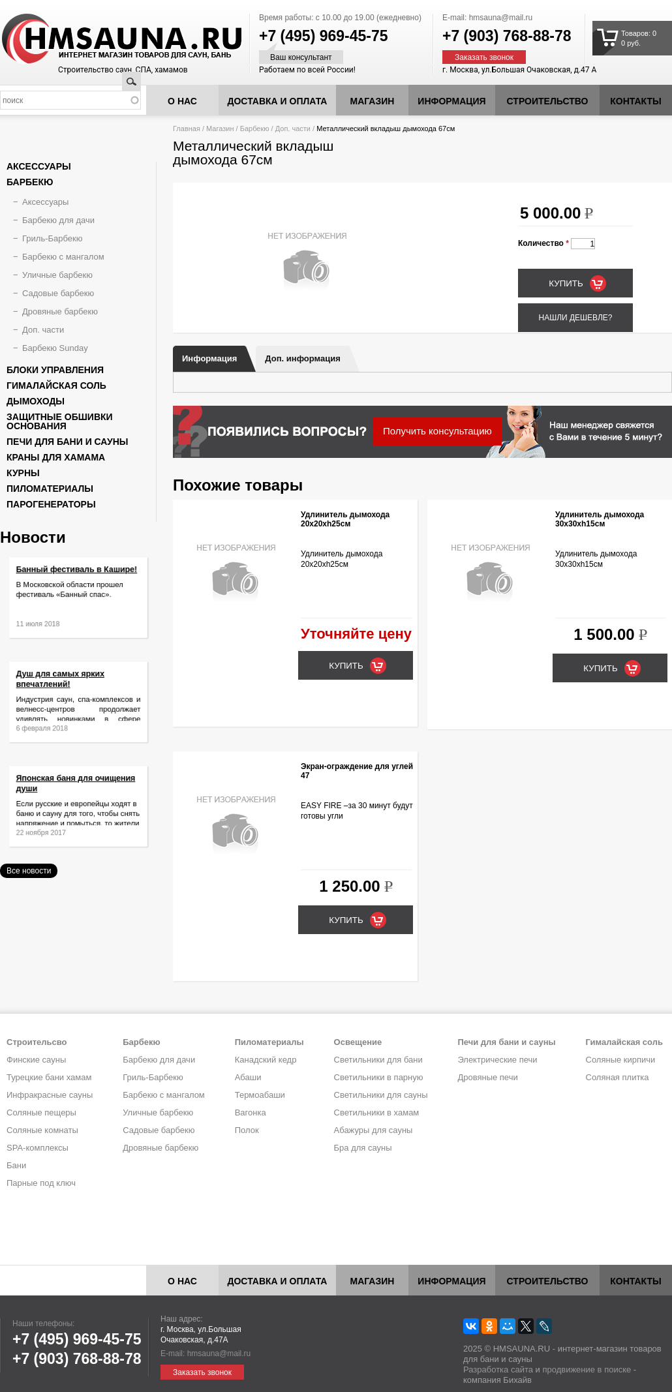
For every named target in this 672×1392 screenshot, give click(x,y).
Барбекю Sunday (55, 348)
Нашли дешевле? (575, 317)
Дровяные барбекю (60, 311)
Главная (186, 128)
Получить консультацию (437, 430)
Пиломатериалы (50, 488)
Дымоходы (36, 401)
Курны (23, 472)
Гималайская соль (56, 385)
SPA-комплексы (38, 1148)
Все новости (29, 870)
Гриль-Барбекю (52, 238)
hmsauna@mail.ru (501, 17)
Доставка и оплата (278, 101)
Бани (16, 1165)
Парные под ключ (41, 1183)
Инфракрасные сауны (50, 1095)
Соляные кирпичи (621, 1060)
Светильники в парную (378, 1077)
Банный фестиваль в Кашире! (77, 577)
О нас (182, 101)
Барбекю (254, 128)
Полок (247, 1130)
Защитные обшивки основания (60, 421)
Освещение (358, 1042)
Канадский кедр (266, 1060)
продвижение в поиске (586, 1369)
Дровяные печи (487, 1077)
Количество (543, 243)
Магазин (372, 101)
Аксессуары (39, 166)
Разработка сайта (498, 1369)
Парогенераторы (51, 504)
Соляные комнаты (42, 1130)
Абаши (248, 1077)
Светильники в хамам (377, 1112)
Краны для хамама (56, 457)
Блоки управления (55, 369)
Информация (209, 358)
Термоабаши (260, 1095)
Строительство (547, 101)
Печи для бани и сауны (67, 441)
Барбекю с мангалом (63, 257)
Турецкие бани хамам (49, 1077)
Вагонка (250, 1112)
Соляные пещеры (41, 1112)
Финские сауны (36, 1060)
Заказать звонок (484, 57)
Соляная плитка (617, 1077)
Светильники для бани (378, 1060)
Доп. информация (302, 358)
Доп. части (293, 128)
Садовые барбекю (58, 293)
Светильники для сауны (381, 1095)
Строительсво (37, 1042)
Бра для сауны (363, 1148)
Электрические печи (497, 1060)
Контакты (635, 101)
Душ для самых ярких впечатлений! (65, 685)
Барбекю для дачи (58, 220)
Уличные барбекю (57, 275)
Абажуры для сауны (373, 1130)
